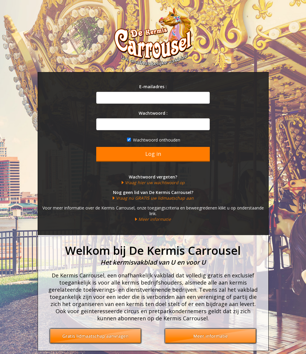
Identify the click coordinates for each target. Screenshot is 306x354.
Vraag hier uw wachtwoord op (155, 182)
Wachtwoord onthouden (153, 140)
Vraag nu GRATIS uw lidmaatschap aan (155, 198)
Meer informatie (154, 219)
